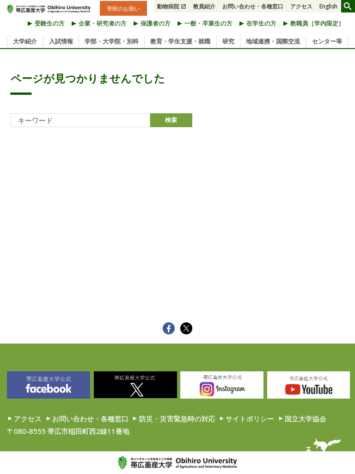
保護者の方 (156, 23)
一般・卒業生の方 (208, 23)
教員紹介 (204, 6)
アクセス (301, 6)
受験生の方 (50, 23)
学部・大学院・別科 (112, 41)
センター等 (327, 41)
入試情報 (61, 41)
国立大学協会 (305, 418)
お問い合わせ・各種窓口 (252, 6)
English (328, 6)
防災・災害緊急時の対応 (177, 418)
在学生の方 (261, 23)
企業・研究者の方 (103, 23)
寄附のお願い (123, 8)
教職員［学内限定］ (317, 23)
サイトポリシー (250, 418)
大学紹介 (25, 41)
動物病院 (168, 6)
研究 (228, 41)
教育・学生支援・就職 (180, 41)
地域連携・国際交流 (273, 41)
